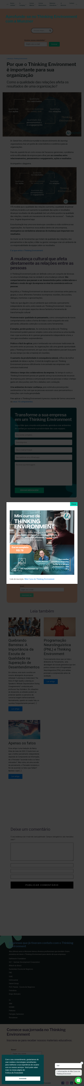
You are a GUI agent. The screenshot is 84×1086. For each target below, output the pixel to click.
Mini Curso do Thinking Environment (39, 579)
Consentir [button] (22, 1078)
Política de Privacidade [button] (14, 1073)
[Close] (74, 504)
